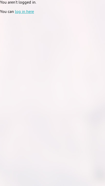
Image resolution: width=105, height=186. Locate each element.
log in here (24, 11)
